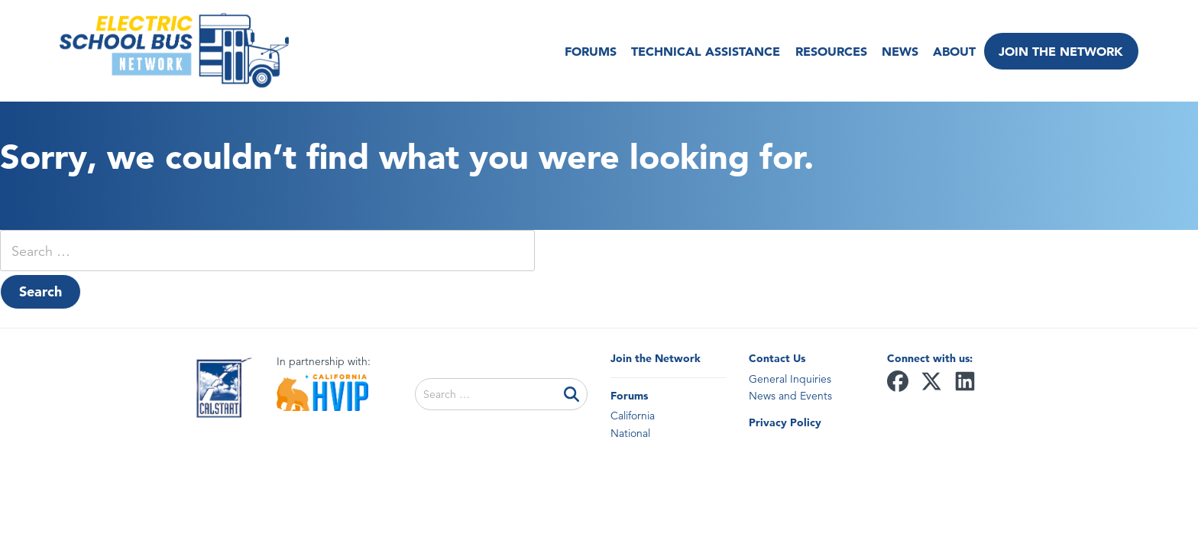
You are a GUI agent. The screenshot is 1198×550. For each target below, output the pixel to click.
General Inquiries (790, 379)
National (630, 433)
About (949, 51)
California (632, 415)
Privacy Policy (785, 422)
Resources (826, 51)
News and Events (790, 396)
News (894, 51)
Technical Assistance (701, 51)
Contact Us (777, 358)
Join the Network (1061, 51)
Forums (586, 51)
